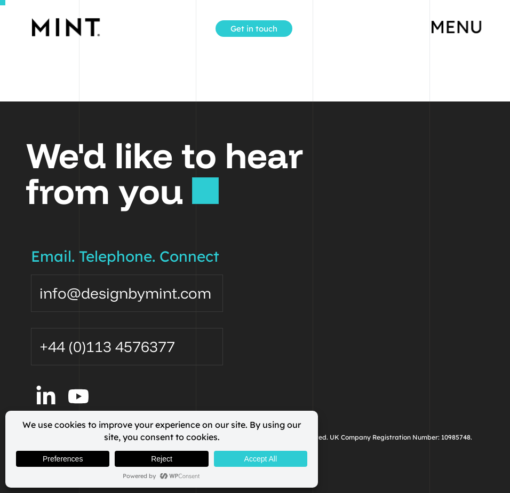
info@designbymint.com (125, 293)
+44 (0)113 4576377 (107, 346)
